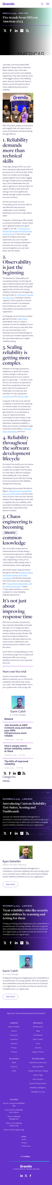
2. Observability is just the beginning (17, 264)
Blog (38, 1031)
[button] (47, 4)
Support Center (38, 1052)
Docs (38, 1043)
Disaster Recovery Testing (38, 1071)
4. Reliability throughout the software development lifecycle (16, 448)
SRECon (20, 396)
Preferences (26, 1146)
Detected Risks (38, 1066)
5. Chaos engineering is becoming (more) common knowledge (17, 529)
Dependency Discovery (38, 1062)
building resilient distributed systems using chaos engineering (18, 575)
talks (26, 396)
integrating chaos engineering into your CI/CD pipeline (17, 492)
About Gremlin (13, 1027)
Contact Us (14, 1035)
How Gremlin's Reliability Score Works (14, 1111)
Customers (14, 1039)
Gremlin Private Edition (38, 1083)
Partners (14, 1043)
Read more (10, 884)
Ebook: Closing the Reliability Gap (14, 1104)
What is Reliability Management (14, 1117)
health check (22, 319)
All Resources (38, 1027)
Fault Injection (38, 1079)
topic (12, 396)
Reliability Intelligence (38, 1087)
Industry (6, 781)
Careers (14, 1031)
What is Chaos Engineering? (14, 1130)
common (6, 396)
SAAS (14, 1071)
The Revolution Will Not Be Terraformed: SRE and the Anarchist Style (17, 231)
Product (14, 1052)
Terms (23, 1139)
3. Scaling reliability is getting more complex (16, 355)
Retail (14, 1062)
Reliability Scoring (38, 1092)
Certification (38, 1035)
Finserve (14, 1066)
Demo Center (38, 1039)
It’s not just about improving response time (17, 608)
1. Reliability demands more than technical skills (15, 150)
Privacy (14, 1047)
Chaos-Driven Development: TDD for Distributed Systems (17, 585)
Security (38, 1047)
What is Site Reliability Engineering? (14, 1124)
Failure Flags (38, 1075)
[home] (9, 4)
